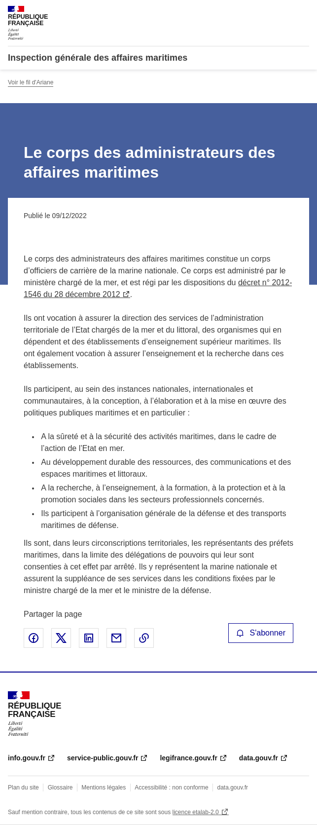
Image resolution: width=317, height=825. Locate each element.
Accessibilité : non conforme (171, 787)
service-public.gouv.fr (102, 758)
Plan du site (23, 787)
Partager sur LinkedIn (89, 638)
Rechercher (283, 12)
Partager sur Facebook (33, 638)
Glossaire (60, 787)
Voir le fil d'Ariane (30, 82)
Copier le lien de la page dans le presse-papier (144, 638)
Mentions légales (103, 787)
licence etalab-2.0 (196, 812)
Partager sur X (61, 638)
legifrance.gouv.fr (188, 758)
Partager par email (116, 638)
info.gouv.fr (26, 758)
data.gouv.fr (258, 758)
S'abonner (260, 633)
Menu (303, 12)
